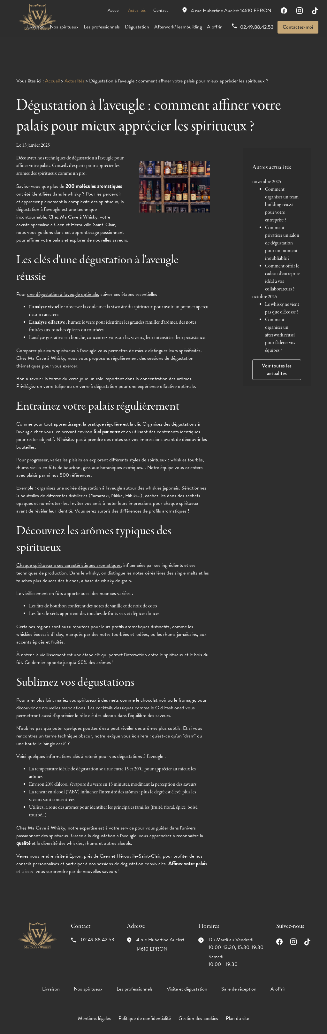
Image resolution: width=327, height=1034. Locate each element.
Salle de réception (238, 969)
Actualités (137, 10)
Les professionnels (102, 26)
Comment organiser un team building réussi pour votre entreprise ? (282, 179)
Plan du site (237, 998)
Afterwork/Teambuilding (178, 26)
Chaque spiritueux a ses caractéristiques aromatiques (68, 545)
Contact (160, 10)
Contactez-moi (298, 27)
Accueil (114, 10)
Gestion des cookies (198, 998)
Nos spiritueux (64, 26)
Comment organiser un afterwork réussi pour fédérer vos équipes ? (280, 309)
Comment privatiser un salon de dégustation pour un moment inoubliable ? (282, 217)
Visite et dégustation (187, 969)
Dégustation (137, 26)
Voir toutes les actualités (277, 343)
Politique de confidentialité (144, 998)
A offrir (214, 26)
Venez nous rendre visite (40, 836)
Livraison (36, 26)
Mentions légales (94, 998)
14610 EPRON (231, 10)
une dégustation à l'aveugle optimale (62, 274)
